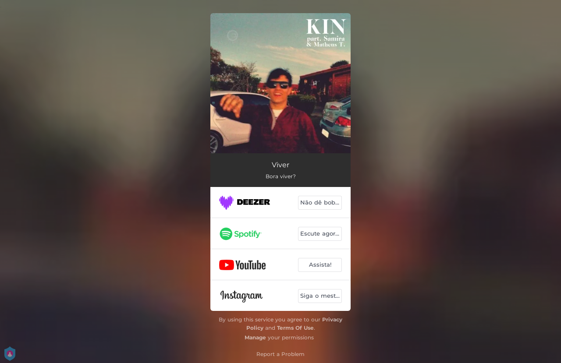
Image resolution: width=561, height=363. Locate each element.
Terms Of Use (295, 327)
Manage (255, 337)
